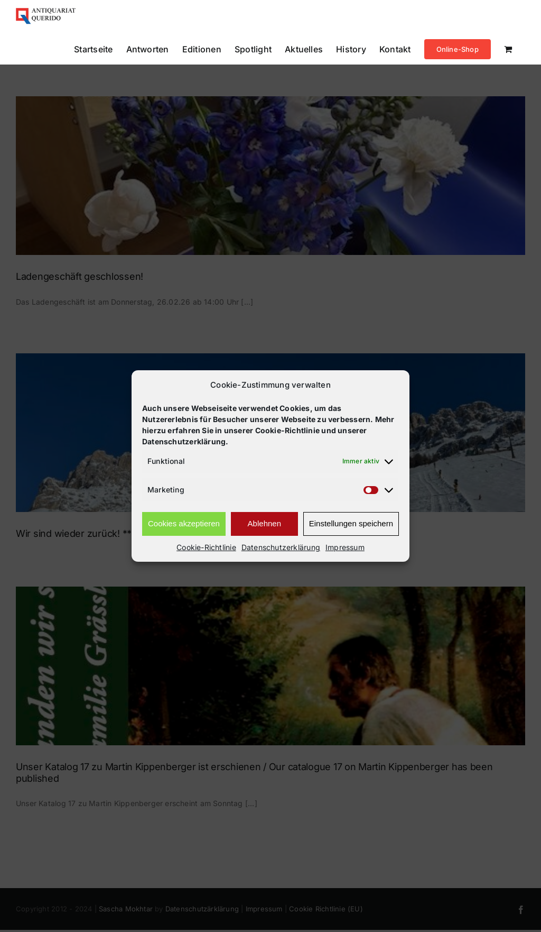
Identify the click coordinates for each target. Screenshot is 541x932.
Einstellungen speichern (351, 523)
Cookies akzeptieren (184, 523)
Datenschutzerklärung (280, 547)
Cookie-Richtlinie (206, 547)
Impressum (345, 547)
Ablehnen (264, 523)
